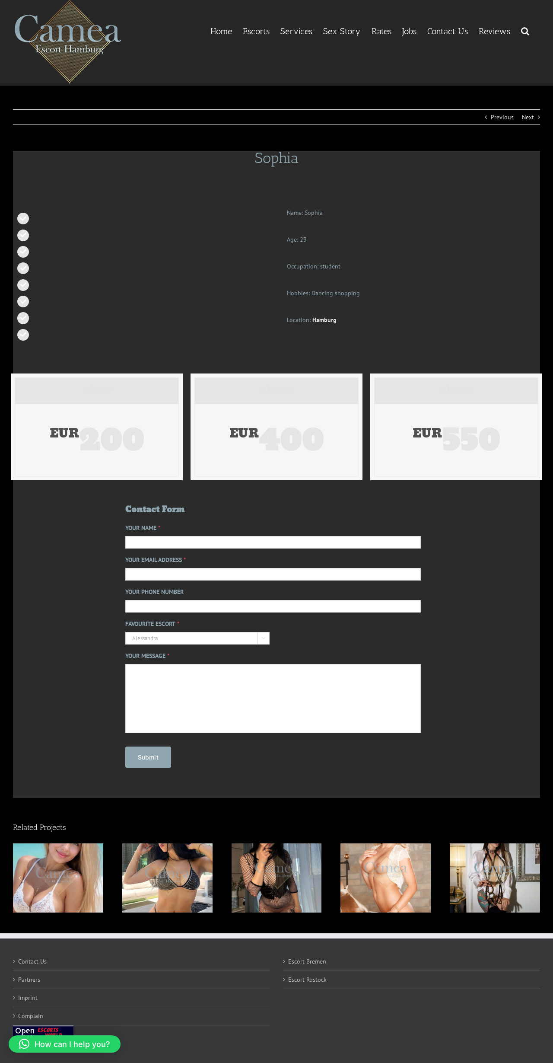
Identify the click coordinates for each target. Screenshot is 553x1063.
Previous (502, 117)
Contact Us (32, 959)
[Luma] (495, 875)
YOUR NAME (142, 528)
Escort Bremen (307, 959)
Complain (30, 1013)
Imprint (28, 995)
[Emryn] (277, 875)
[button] (525, 30)
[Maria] (167, 875)
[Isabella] (58, 875)
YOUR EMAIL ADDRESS (155, 560)
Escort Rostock (307, 977)
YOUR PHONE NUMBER (154, 592)
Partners (29, 977)
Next (528, 117)
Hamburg (324, 320)
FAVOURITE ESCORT (152, 624)
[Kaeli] (385, 875)
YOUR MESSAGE (147, 656)
